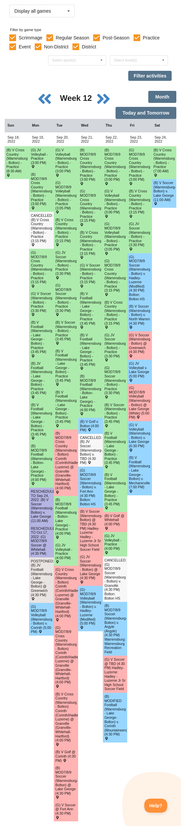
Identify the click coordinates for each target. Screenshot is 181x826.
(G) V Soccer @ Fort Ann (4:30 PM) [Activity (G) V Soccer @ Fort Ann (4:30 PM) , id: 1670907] (65, 811)
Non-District (56, 46)
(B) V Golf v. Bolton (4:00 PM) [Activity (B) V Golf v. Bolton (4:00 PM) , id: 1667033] (89, 426)
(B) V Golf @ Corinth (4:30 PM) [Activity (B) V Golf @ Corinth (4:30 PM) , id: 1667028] (65, 756)
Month (162, 97)
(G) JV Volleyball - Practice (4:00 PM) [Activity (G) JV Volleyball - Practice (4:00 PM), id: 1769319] (63, 553)
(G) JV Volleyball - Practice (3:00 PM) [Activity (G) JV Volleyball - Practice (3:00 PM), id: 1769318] (39, 158)
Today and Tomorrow (146, 113)
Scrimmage (30, 37)
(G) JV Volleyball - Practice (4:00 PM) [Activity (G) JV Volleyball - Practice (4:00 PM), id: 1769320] (113, 544)
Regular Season (72, 37)
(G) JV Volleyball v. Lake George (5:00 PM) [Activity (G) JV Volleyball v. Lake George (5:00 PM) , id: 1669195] (139, 371)
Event (25, 46)
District (89, 46)
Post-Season (116, 37)
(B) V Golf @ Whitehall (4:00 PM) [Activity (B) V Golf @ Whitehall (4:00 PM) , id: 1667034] (115, 522)
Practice (151, 37)
